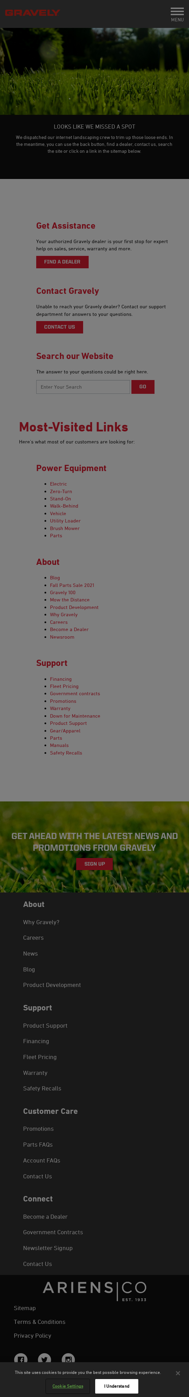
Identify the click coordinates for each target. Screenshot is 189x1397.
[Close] (178, 1373)
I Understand (116, 1386)
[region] (94, 1379)
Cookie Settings (67, 1386)
